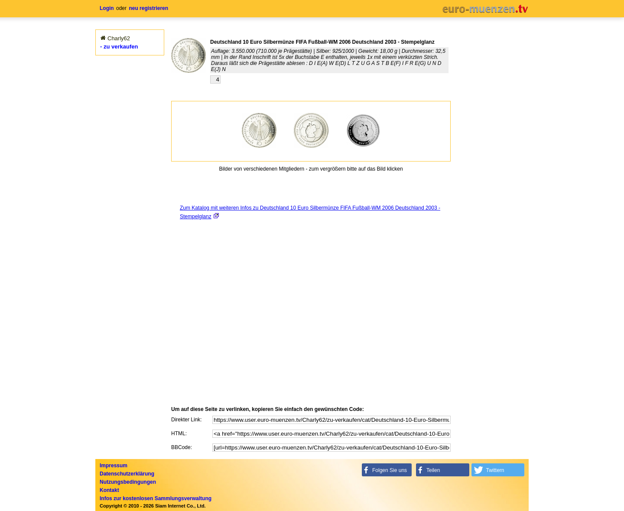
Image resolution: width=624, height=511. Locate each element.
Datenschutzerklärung (127, 474)
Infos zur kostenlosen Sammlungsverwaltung (155, 498)
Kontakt (109, 490)
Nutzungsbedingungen (128, 482)
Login (107, 8)
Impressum (113, 465)
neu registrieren (148, 8)
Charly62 (118, 38)
